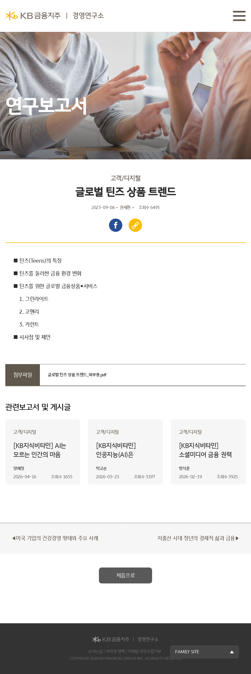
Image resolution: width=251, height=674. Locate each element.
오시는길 (95, 651)
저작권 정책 (115, 651)
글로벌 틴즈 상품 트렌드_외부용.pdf (77, 375)
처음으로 (125, 575)
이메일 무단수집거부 (144, 651)
